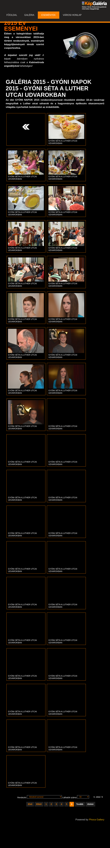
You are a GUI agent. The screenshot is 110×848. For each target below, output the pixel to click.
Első (30, 804)
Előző (39, 804)
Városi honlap (72, 15)
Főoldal (11, 15)
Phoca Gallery (96, 819)
